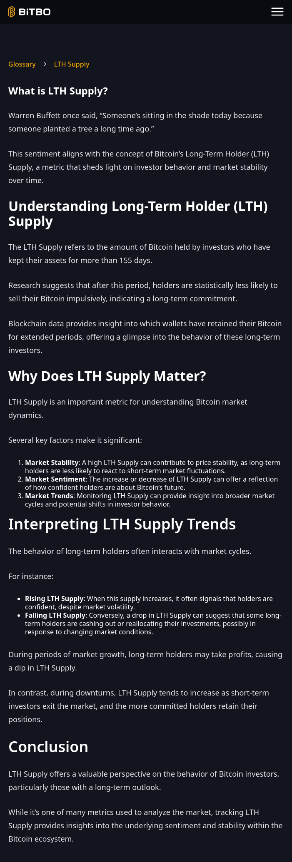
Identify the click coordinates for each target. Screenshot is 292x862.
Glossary (22, 64)
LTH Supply (72, 64)
